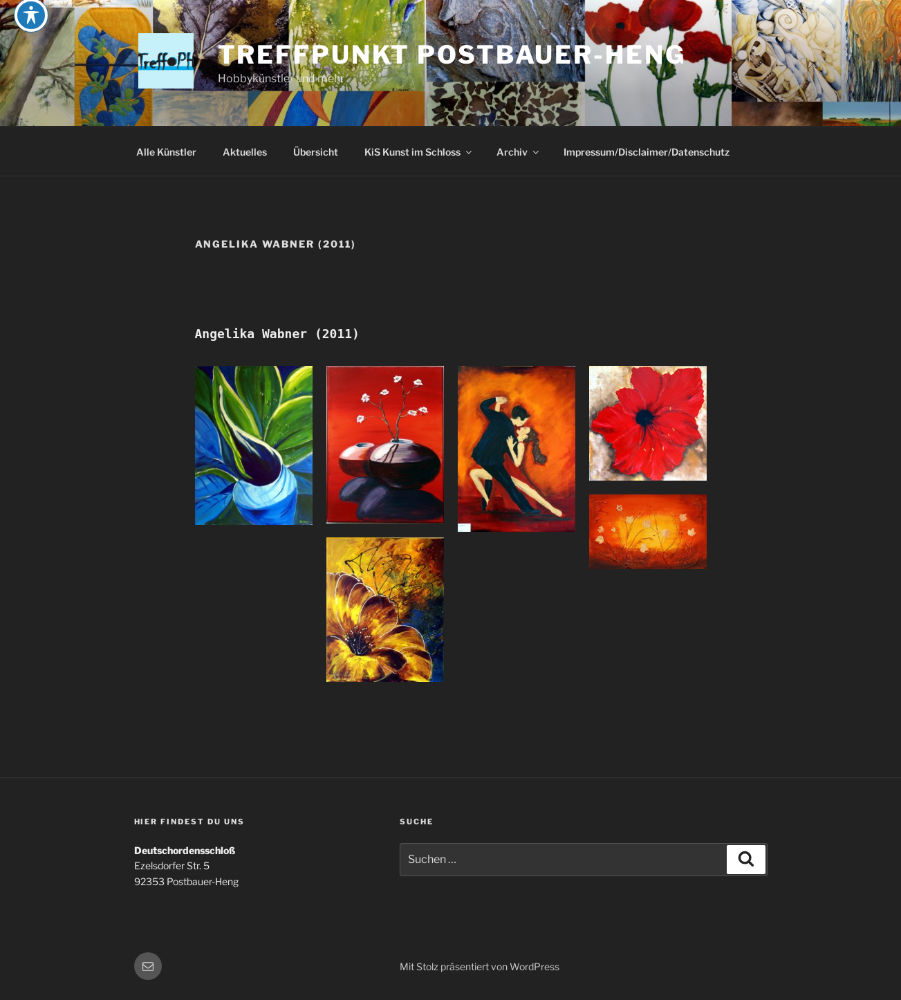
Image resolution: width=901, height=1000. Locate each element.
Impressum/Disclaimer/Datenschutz (647, 152)
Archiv (518, 152)
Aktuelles (245, 152)
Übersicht (315, 152)
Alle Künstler (166, 152)
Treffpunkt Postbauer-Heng (452, 54)
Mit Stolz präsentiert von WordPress (479, 966)
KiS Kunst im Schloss (419, 152)
